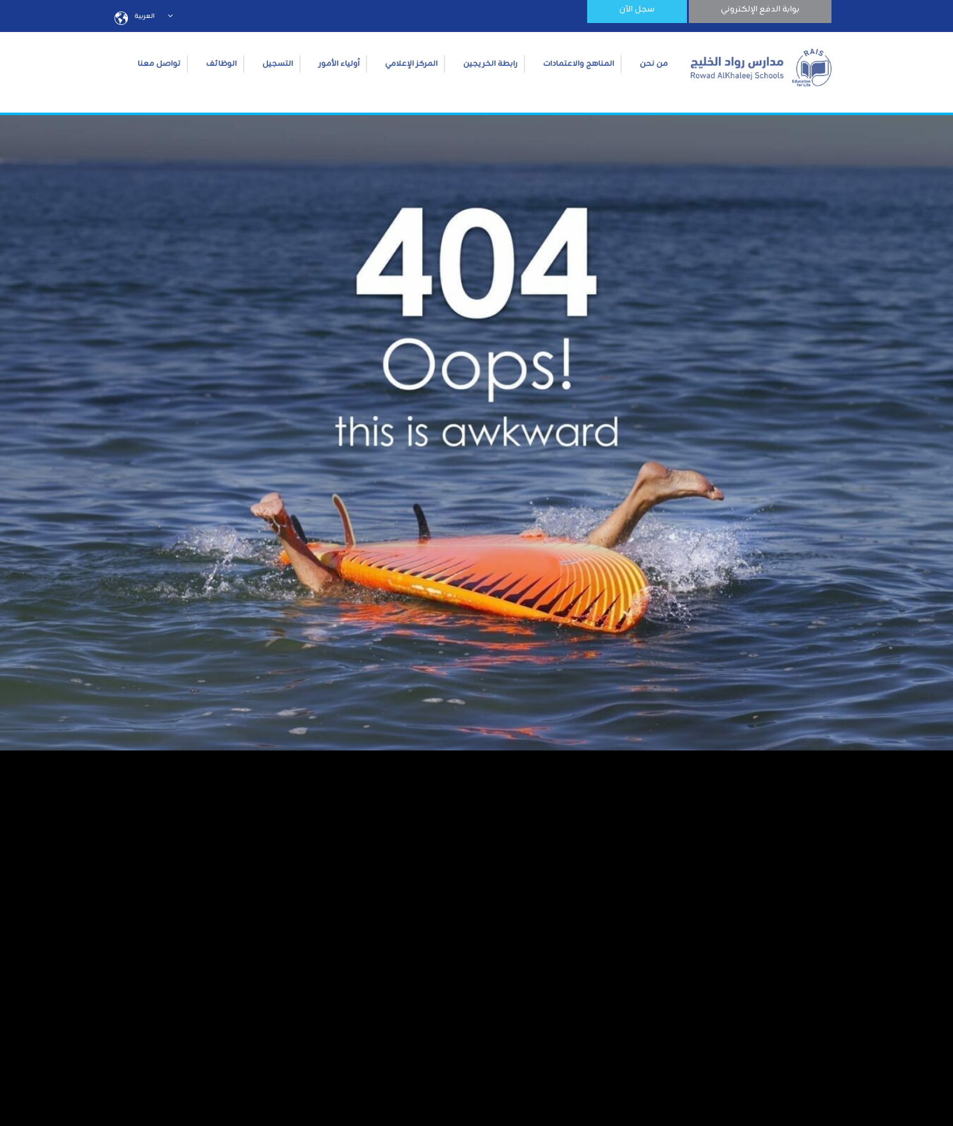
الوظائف (221, 64)
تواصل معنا (159, 64)
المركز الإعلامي (411, 64)
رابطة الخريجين (490, 64)
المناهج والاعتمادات (578, 64)
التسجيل (277, 64)
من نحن (654, 64)
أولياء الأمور (339, 64)
